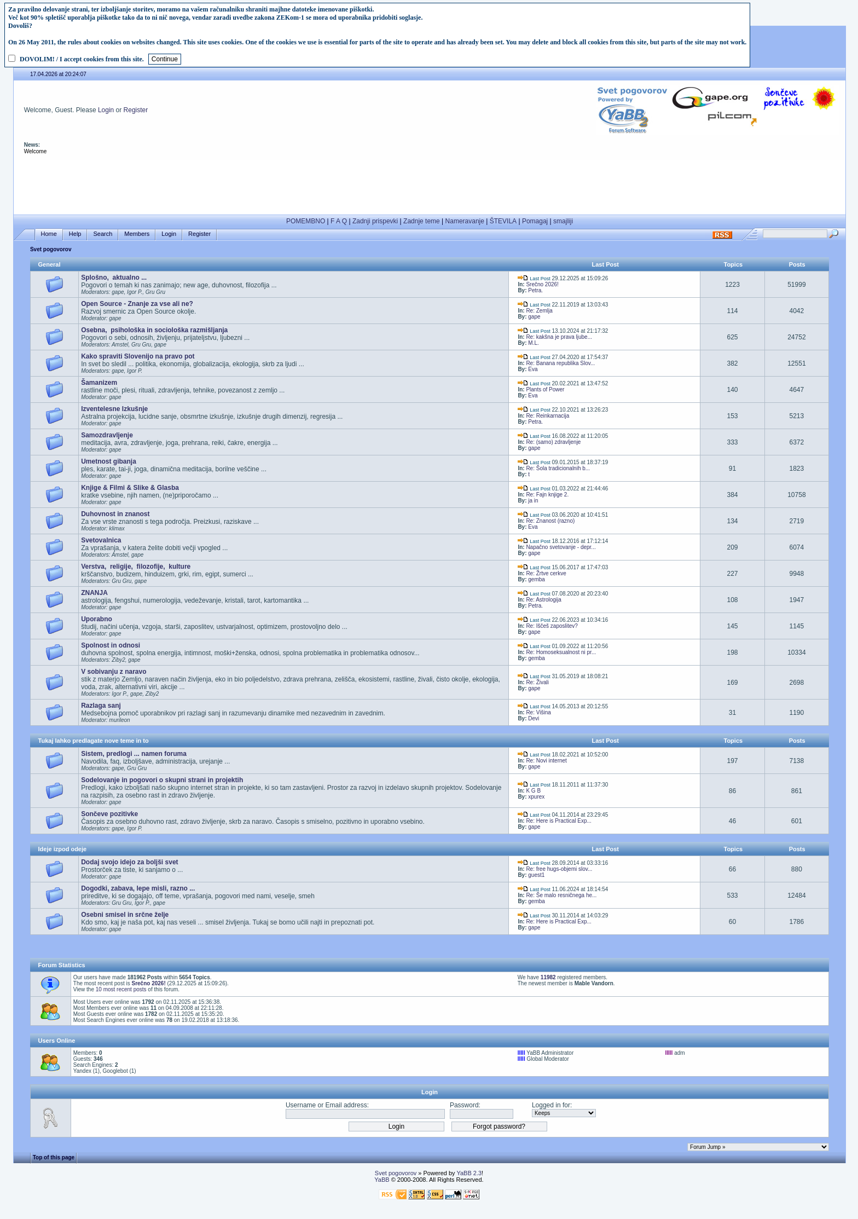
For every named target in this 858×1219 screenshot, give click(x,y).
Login (106, 110)
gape (534, 317)
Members (137, 234)
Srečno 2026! (542, 284)
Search (103, 234)
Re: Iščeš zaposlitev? (552, 626)
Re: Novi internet (546, 761)
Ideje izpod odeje (62, 849)
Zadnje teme (421, 221)
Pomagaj (535, 221)
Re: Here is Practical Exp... (558, 821)
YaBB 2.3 (469, 1173)
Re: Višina (538, 712)
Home (49, 234)
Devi (533, 718)
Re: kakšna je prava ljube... (559, 337)
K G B (533, 791)
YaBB (381, 1179)
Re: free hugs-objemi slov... (559, 869)
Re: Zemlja (539, 311)
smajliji (563, 221)
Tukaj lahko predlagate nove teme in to (93, 740)
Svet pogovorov (51, 249)
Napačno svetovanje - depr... (560, 547)
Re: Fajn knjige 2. (547, 495)
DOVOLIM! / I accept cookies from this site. (82, 59)
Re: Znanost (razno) (550, 521)
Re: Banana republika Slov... (560, 363)
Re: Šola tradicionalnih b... (558, 468)
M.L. (533, 343)
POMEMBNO (305, 221)
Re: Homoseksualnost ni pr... (561, 652)
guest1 (536, 875)
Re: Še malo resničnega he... (561, 895)
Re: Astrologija (543, 600)
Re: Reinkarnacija (547, 416)
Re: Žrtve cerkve (546, 573)
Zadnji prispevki (375, 221)
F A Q (339, 221)
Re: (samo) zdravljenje (553, 442)
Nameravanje (464, 221)
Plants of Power (545, 389)
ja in (533, 501)
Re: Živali (537, 682)
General (49, 264)
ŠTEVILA (503, 221)
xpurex (536, 797)
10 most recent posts (121, 989)
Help (75, 234)
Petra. (535, 290)
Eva (532, 369)
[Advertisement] (429, 185)
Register (136, 110)
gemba (536, 579)
